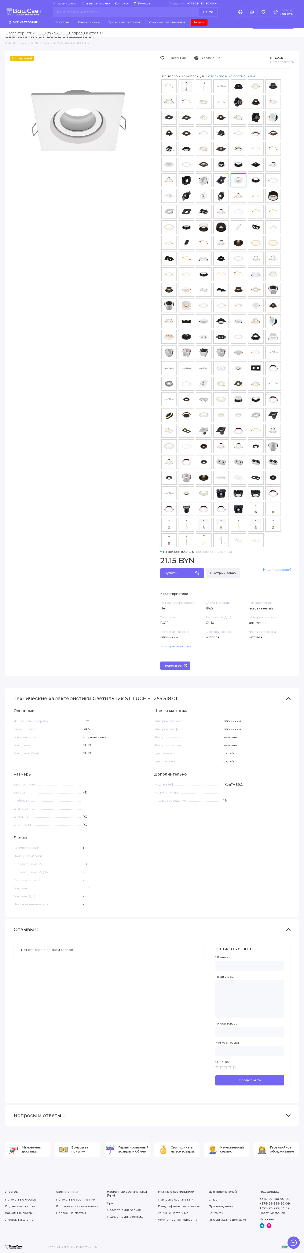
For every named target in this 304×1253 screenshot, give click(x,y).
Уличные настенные (173, 1212)
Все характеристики (175, 646)
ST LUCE (276, 57)
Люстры (62, 22)
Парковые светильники (175, 1199)
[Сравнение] (251, 12)
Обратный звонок (272, 1212)
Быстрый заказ (223, 573)
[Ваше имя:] (249, 966)
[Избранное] (263, 12)
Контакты (122, 3)
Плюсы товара (226, 1023)
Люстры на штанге (19, 1219)
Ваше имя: (225, 957)
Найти (208, 12)
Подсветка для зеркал (124, 1210)
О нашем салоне (65, 3)
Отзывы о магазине (96, 3)
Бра (110, 1203)
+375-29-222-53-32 (274, 1208)
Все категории (23, 22)
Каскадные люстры (19, 1212)
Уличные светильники (167, 22)
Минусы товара (227, 1042)
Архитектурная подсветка (177, 1219)
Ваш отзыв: (225, 976)
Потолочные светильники (75, 1199)
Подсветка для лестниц (125, 1216)
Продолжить (250, 1080)
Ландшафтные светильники (179, 1206)
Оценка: (223, 1061)
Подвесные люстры (20, 1206)
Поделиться (175, 665)
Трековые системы (124, 22)
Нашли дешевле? (277, 570)
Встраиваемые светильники (77, 1206)
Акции (199, 22)
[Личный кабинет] (240, 12)
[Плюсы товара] (249, 1032)
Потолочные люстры (20, 1199)
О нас (213, 1199)
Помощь (142, 3)
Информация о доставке (227, 1219)
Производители (221, 1206)
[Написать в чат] (293, 1242)
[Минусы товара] (249, 1051)
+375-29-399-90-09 (275, 1203)
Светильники (89, 22)
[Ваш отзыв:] (249, 999)
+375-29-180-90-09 (193, 3)
